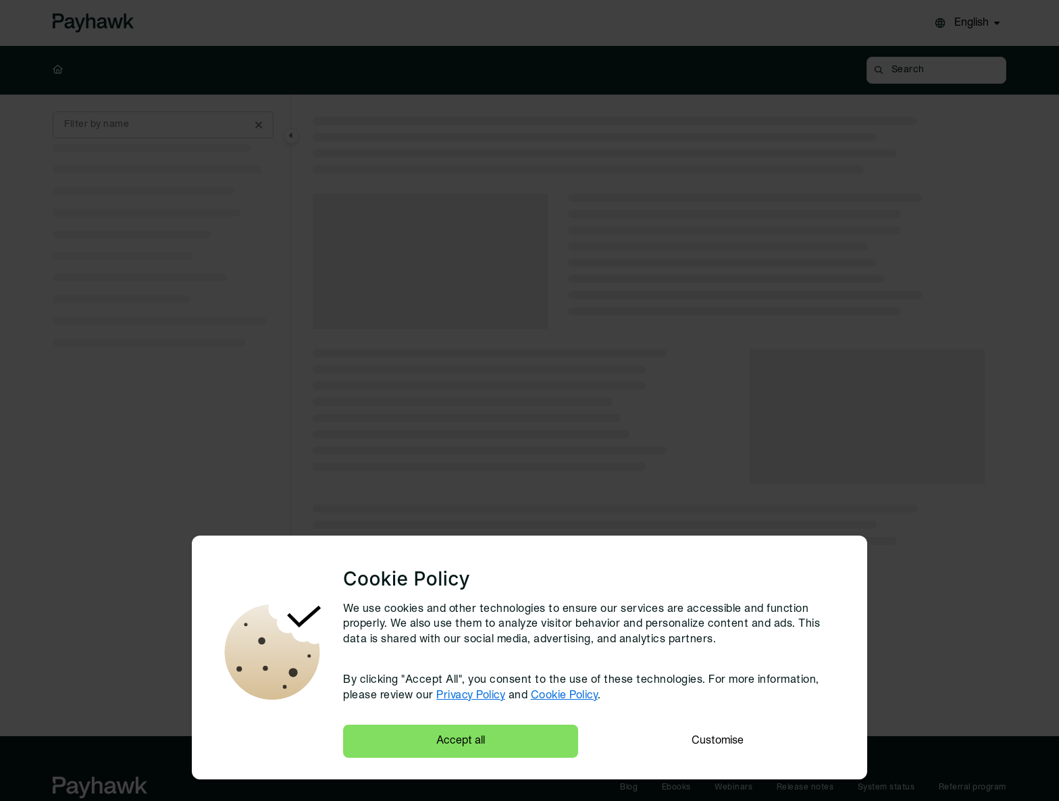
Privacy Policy (470, 695)
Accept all (460, 741)
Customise (718, 741)
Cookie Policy (564, 695)
